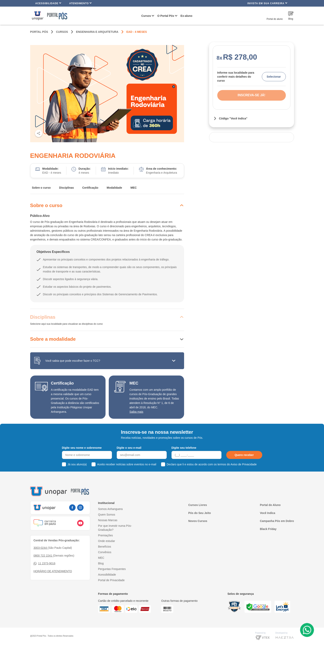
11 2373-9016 (44, 563)
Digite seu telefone (183, 447)
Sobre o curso (41, 187)
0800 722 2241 (43, 555)
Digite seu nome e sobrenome (82, 447)
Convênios (104, 552)
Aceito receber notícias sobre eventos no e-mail (126, 464)
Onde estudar (106, 541)
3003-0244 (41, 547)
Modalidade (114, 187)
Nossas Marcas (107, 520)
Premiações (105, 535)
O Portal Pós (165, 15)
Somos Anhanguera (110, 509)
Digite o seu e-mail (129, 447)
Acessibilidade (48, 3)
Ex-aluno (186, 15)
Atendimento (80, 3)
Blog (101, 563)
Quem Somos (106, 514)
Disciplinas (66, 187)
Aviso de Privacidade (244, 464)
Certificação (90, 187)
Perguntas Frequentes (112, 569)
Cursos (146, 15)
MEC (134, 187)
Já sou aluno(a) (77, 464)
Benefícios (104, 546)
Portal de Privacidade (111, 580)
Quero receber (244, 455)
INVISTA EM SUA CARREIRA (267, 3)
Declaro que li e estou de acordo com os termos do (212, 464)
